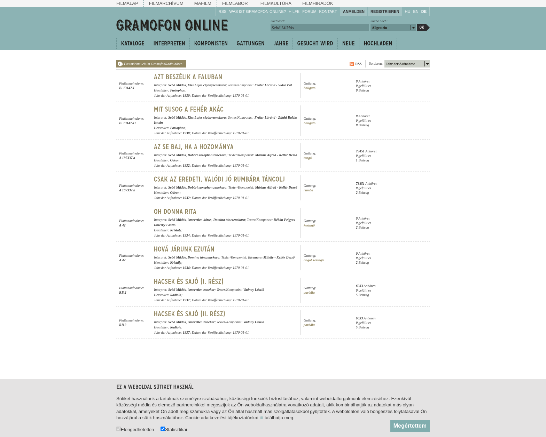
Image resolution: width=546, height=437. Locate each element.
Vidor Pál (285, 85)
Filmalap (127, 3)
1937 (186, 300)
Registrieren (384, 11)
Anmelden (354, 11)
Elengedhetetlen (135, 429)
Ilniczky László (165, 225)
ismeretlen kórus (200, 220)
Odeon (174, 160)
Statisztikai (174, 429)
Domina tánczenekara (229, 220)
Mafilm (202, 3)
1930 (186, 95)
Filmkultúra (275, 3)
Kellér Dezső (288, 155)
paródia (309, 292)
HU (408, 11)
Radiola (175, 295)
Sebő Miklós (177, 85)
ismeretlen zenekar (201, 290)
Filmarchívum (166, 3)
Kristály (175, 230)
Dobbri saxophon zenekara (207, 155)
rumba (308, 190)
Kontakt (328, 11)
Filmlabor (235, 3)
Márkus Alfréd (265, 155)
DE (424, 11)
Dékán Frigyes (284, 220)
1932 (186, 165)
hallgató (309, 88)
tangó (308, 158)
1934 (186, 235)
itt (261, 417)
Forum (309, 11)
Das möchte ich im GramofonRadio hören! (154, 64)
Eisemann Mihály (261, 257)
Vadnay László (253, 290)
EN (415, 11)
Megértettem (410, 426)
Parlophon (177, 90)
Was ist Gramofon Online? (257, 11)
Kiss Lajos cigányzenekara (207, 85)
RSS (223, 11)
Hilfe (294, 11)
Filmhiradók (317, 3)
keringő (309, 225)
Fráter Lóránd (265, 85)
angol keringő (314, 260)
